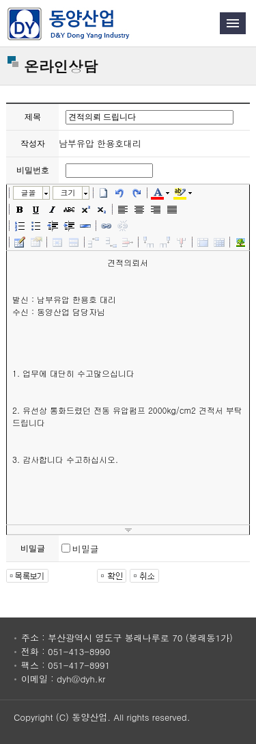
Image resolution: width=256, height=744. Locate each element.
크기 (67, 192)
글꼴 (27, 192)
